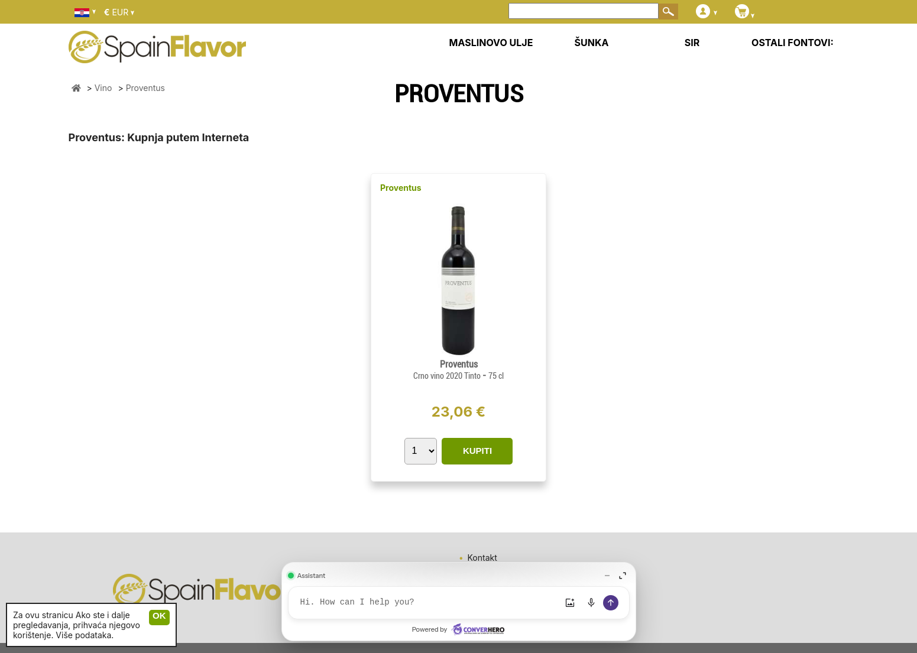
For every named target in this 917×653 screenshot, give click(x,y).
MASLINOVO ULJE (491, 42)
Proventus (401, 188)
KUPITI (477, 451)
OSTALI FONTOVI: (792, 42)
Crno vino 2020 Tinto (447, 376)
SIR (692, 42)
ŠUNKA (592, 42)
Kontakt (482, 558)
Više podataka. (85, 635)
